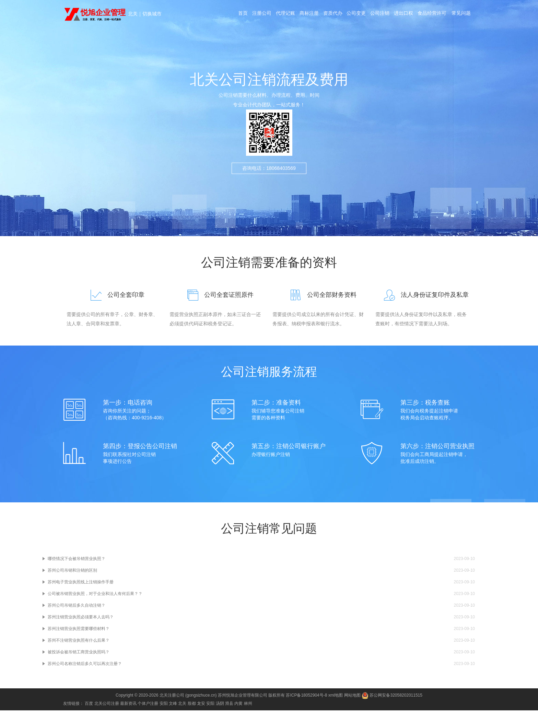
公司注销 (381, 14)
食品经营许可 (434, 14)
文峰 (173, 704)
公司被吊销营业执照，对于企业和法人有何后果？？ (95, 594)
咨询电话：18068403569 (269, 176)
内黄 (238, 704)
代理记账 (285, 14)
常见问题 (462, 14)
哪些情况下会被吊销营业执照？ (76, 559)
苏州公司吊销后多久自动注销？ (76, 606)
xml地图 (335, 695)
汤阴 (220, 704)
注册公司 (261, 14)
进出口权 (405, 14)
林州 (248, 704)
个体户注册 (148, 704)
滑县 (229, 704)
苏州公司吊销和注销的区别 (72, 571)
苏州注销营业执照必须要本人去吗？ (81, 617)
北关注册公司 (172, 695)
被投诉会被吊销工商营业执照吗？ (78, 652)
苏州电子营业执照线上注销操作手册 (81, 582)
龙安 (201, 704)
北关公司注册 (106, 704)
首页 (242, 14)
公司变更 (357, 14)
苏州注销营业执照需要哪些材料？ (78, 629)
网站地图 (352, 695)
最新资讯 (128, 704)
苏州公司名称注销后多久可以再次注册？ (85, 664)
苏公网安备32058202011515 (392, 695)
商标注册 (309, 14)
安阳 (164, 704)
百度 (89, 704)
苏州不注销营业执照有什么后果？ (78, 641)
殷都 (192, 704)
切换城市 (152, 13)
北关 (133, 13)
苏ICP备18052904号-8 (306, 695)
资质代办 (333, 14)
